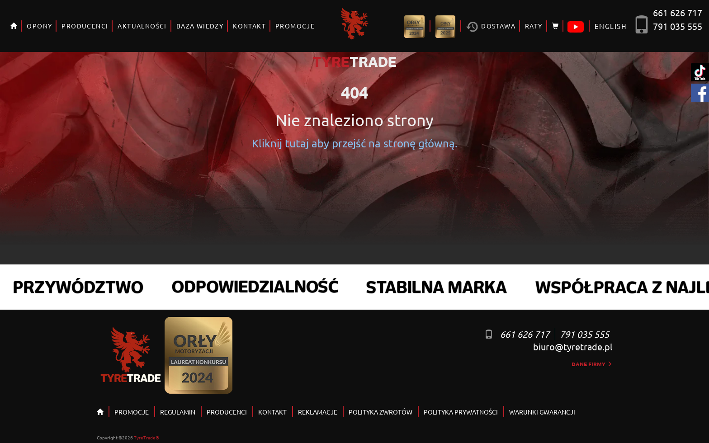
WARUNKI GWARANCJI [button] (542, 412)
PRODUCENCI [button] (84, 26)
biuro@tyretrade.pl (572, 346)
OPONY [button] (39, 26)
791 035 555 (677, 26)
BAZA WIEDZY (199, 26)
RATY (534, 26)
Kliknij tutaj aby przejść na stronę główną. (355, 143)
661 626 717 (677, 12)
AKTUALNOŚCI (142, 26)
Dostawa (490, 27)
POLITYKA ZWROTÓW (380, 412)
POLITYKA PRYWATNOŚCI (461, 412)
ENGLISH (611, 26)
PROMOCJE (295, 26)
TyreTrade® (146, 437)
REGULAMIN (177, 412)
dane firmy (592, 364)
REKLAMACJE (317, 412)
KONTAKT (249, 26)
